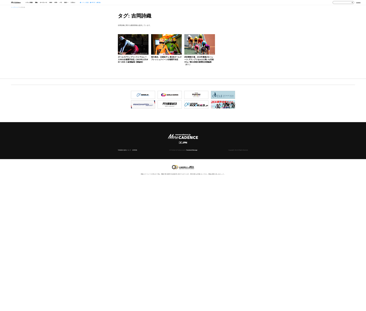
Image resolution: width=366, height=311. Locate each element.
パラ (61, 2)
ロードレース (43, 2)
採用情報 (134, 150)
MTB (56, 2)
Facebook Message (191, 150)
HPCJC (92, 2)
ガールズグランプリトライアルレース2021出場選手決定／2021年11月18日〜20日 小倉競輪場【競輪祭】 (133, 59)
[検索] (352, 2)
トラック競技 (29, 2)
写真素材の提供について (124, 150)
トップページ (14, 7)
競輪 (36, 2)
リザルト (73, 2)
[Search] (358, 2)
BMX (51, 2)
